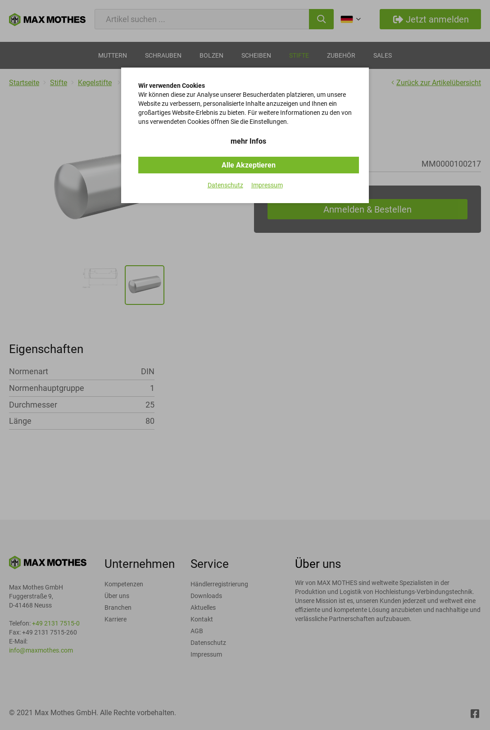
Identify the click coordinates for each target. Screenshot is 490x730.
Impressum (267, 185)
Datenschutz (225, 185)
